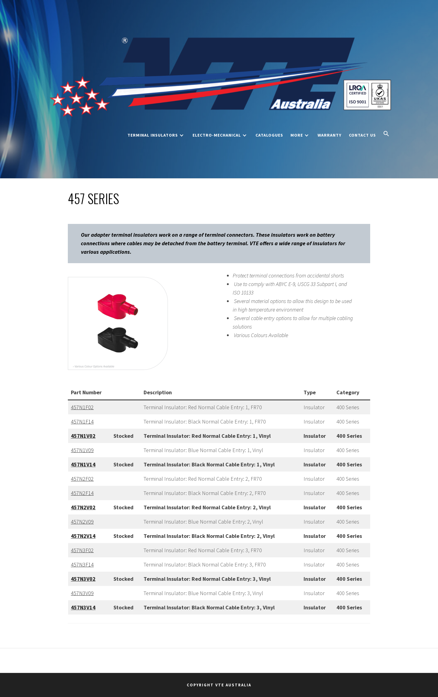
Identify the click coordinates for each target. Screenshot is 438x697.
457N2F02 (82, 478)
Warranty (330, 135)
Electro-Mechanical (219, 135)
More (299, 135)
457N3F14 (82, 564)
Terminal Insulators (155, 135)
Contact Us (362, 135)
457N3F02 (82, 550)
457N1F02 (82, 407)
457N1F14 (82, 421)
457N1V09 (82, 450)
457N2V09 (82, 521)
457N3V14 (83, 607)
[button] (386, 134)
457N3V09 (82, 593)
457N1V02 (83, 435)
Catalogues (269, 135)
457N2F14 (82, 493)
